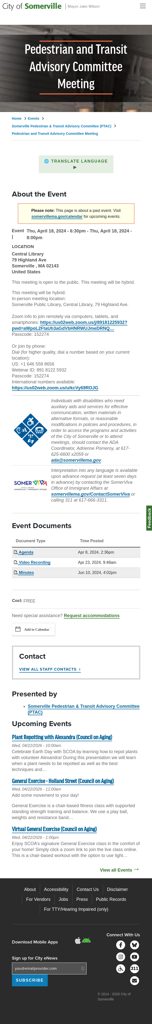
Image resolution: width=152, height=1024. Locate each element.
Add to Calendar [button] (36, 629)
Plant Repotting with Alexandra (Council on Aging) (62, 738)
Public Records (111, 899)
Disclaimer (117, 889)
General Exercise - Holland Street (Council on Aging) (63, 781)
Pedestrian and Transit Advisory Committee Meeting (55, 134)
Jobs (63, 899)
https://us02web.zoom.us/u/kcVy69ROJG (55, 387)
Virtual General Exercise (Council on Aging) (54, 829)
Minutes (26, 572)
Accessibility (56, 889)
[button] (76, 164)
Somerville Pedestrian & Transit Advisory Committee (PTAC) (61, 126)
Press (82, 899)
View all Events (116, 870)
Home (17, 118)
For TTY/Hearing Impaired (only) (76, 909)
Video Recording (34, 562)
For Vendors (38, 899)
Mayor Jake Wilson (84, 6)
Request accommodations (92, 615)
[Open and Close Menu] (143, 6)
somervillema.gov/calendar (56, 216)
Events (33, 118)
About (30, 889)
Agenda (26, 552)
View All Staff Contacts (48, 669)
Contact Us (88, 889)
